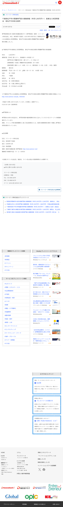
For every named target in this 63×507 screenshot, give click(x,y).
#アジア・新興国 (10, 340)
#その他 (7, 270)
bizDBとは (3, 459)
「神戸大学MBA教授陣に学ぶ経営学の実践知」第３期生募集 (41, 284)
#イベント (8, 263)
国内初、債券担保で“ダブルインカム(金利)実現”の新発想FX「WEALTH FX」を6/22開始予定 (42, 266)
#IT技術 (7, 294)
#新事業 (7, 256)
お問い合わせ (56, 504)
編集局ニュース (4, 464)
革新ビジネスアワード (44, 452)
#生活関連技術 (9, 291)
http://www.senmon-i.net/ (30, 149)
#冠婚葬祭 (8, 312)
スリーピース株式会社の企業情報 (50, 189)
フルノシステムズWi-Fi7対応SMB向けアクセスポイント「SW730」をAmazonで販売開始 (41, 257)
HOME (3, 452)
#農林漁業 (8, 315)
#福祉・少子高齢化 (10, 308)
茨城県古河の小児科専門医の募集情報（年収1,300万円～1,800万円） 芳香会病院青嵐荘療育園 (34, 204)
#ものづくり (8, 284)
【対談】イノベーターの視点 (7, 468)
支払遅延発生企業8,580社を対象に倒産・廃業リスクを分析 (42, 302)
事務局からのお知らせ (39, 504)
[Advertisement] (31, 229)
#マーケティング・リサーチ (13, 333)
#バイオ (7, 301)
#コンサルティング (56, 30)
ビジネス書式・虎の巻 (22, 470)
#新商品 (7, 259)
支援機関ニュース (21, 462)
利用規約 (24, 504)
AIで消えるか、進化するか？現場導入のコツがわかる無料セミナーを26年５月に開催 (41, 293)
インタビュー (4, 466)
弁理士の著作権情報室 (23, 473)
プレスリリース (12, 10)
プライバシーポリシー (9, 504)
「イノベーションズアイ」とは (47, 456)
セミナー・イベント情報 (22, 464)
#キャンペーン (9, 266)
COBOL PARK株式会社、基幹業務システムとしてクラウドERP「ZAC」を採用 (41, 320)
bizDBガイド (4, 457)
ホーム (3, 10)
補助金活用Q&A (20, 466)
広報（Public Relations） (7, 472)
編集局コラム (4, 470)
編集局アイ (4, 463)
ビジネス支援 (21, 461)
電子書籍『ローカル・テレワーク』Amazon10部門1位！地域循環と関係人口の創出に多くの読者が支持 (42, 275)
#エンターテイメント (11, 326)
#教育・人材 (47, 30)
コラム (19, 452)
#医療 (41, 30)
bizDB (39, 383)
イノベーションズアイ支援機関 (47, 465)
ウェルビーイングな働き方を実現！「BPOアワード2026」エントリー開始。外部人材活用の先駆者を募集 (42, 311)
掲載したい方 (42, 459)
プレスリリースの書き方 (45, 401)
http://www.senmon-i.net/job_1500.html (13, 96)
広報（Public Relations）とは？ (47, 421)
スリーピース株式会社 (12, 14)
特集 (2, 474)
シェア (58, 27)
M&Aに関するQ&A (21, 468)
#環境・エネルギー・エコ (12, 287)
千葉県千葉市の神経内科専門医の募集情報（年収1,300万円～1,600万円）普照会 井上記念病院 (35, 209)
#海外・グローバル (10, 336)
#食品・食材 (8, 319)
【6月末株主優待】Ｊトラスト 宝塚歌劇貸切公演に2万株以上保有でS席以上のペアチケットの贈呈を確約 (41, 331)
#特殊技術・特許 (10, 298)
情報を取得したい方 (44, 462)
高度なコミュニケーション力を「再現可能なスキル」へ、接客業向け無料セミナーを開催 (41, 340)
